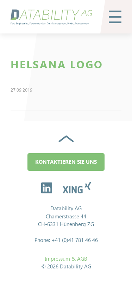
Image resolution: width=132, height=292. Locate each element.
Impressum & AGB (66, 258)
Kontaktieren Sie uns (66, 162)
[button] (115, 17)
